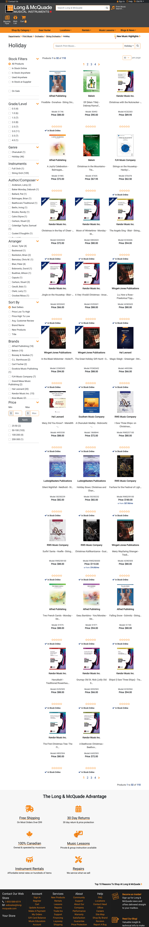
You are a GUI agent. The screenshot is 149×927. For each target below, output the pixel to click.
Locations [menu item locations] (65, 20)
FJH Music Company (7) (22, 366)
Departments (14, 26)
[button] (143, 10)
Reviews (100, 889)
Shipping (58, 892)
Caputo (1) (15, 267)
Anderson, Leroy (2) (19, 175)
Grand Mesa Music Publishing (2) (19, 373)
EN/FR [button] (138, 1)
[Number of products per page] (127, 48)
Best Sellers (15, 297)
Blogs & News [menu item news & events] (127, 20)
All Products (16, 53)
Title (12, 324)
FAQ (100, 865)
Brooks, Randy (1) (18, 202)
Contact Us (12, 1)
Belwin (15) (15, 340)
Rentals (58, 868)
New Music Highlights (127, 26)
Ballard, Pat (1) (17, 184)
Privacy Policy (79, 902)
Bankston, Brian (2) (19, 245)
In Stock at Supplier (19, 72)
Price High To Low (19, 306)
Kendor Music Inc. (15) (21, 383)
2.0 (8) (13, 112)
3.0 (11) (14, 121)
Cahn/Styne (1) (17, 206)
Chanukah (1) (16, 142)
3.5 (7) (13, 125)
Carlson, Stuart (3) (19, 272)
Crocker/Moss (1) (18, 285)
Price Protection (79, 892)
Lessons (58, 872)
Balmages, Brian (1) (19, 188)
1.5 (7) (13, 107)
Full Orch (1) (16, 158)
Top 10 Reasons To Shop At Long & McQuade (118, 852)
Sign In (37, 865)
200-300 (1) (15, 429)
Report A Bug (100, 892)
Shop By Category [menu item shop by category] (20, 20)
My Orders (37, 882)
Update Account (37, 875)
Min (10, 397)
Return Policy (79, 906)
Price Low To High (19, 301)
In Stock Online (17, 58)
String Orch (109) (18, 163)
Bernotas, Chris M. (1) (20, 249)
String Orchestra (53, 26)
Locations (100, 868)
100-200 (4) (15, 425)
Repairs (58, 875)
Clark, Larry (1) (17, 281)
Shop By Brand (100, 885)
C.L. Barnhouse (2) (19, 349)
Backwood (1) (17, 240)
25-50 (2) (14, 416)
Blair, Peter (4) (17, 254)
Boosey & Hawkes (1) (20, 345)
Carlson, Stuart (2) (19, 211)
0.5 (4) (13, 98)
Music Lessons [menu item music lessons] (106, 20)
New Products (17, 319)
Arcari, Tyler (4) (17, 236)
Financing (58, 885)
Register (37, 868)
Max (27, 397)
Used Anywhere (17, 67)
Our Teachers (79, 909)
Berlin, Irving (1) (17, 197)
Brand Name (16, 315)
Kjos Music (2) (17, 388)
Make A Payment (37, 879)
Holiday (128, 36)
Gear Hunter (45, 20)
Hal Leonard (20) (18, 379)
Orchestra (39, 26)
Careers (100, 879)
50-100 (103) (16, 420)
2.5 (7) (13, 116)
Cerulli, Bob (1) (17, 276)
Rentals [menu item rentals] (85, 20)
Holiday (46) (16, 146)
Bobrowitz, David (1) (20, 258)
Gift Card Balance (37, 885)
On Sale (14, 81)
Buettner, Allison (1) (19, 263)
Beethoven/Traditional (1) (22, 193)
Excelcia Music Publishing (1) (23, 360)
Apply (25, 410)
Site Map (100, 882)
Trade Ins (58, 879)
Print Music (27, 26)
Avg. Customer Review (21, 310)
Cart (37, 872)
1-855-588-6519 (11, 869)
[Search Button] (101, 10)
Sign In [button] (121, 1)
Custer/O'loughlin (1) (20, 223)
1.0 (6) (13, 103)
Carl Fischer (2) (17, 354)
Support (58, 882)
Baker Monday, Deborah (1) (23, 179)
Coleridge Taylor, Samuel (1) (22, 217)
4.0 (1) (13, 130)
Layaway (58, 889)
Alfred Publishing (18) (21, 336)
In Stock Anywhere (19, 62)
